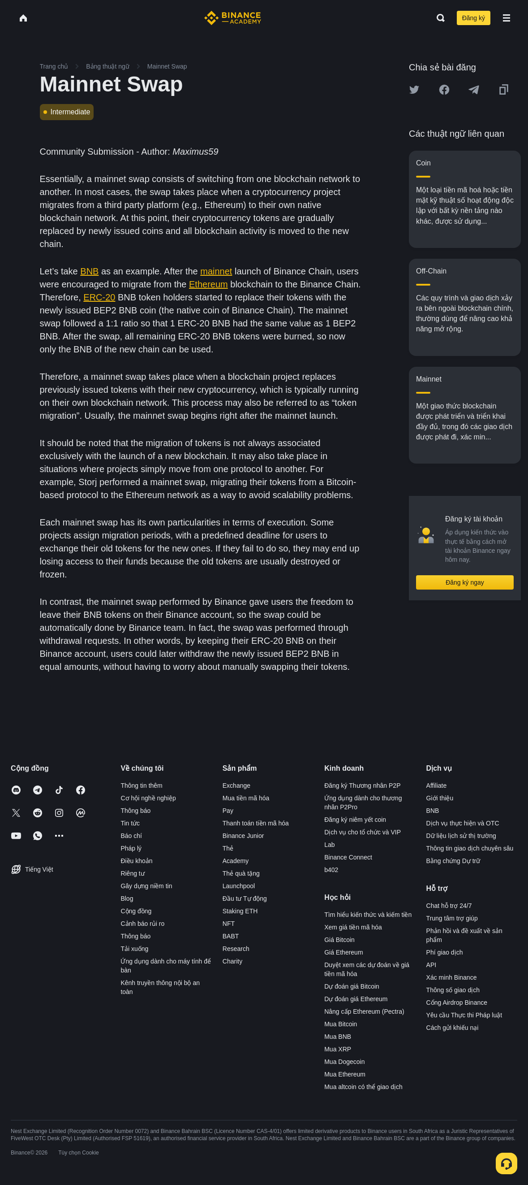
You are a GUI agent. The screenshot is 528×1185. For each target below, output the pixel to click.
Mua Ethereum (344, 1074)
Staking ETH (240, 911)
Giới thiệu (440, 798)
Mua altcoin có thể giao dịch (363, 1086)
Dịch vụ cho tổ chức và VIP (362, 832)
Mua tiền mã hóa (246, 798)
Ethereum (208, 284)
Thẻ (228, 848)
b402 (331, 869)
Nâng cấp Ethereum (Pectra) (364, 1011)
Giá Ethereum (343, 952)
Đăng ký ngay (465, 582)
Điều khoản (136, 860)
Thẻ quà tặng (241, 873)
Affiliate (436, 785)
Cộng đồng (135, 911)
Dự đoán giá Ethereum (355, 999)
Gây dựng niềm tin (146, 886)
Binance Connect (348, 857)
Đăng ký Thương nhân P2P (362, 785)
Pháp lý (131, 848)
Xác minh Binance (451, 977)
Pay (228, 810)
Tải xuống (134, 948)
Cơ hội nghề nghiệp (148, 798)
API (431, 964)
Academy (236, 860)
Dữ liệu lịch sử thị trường (461, 835)
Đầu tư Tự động (245, 898)
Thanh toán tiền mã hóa (256, 823)
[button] (506, 18)
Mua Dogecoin (344, 1061)
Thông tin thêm (141, 785)
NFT (229, 923)
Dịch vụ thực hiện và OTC (462, 823)
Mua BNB (337, 1036)
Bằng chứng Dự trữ (453, 860)
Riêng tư (132, 873)
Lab (329, 844)
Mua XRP (337, 1049)
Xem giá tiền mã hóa (353, 927)
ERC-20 (99, 297)
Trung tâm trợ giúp (452, 918)
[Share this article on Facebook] (444, 89)
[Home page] (232, 18)
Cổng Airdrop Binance (456, 1002)
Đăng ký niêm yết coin (355, 819)
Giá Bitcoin (339, 939)
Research (236, 948)
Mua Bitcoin (340, 1024)
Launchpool (239, 886)
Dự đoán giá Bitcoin (351, 986)
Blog (126, 898)
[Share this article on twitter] (414, 89)
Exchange (236, 785)
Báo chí (131, 835)
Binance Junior (243, 835)
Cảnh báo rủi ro (142, 923)
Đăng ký (473, 18)
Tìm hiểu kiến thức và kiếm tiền (368, 914)
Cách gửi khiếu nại (452, 1027)
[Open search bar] (438, 18)
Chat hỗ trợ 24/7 (449, 905)
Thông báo (135, 810)
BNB (89, 271)
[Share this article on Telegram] (473, 89)
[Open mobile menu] (506, 18)
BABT (231, 936)
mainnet (216, 271)
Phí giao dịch (444, 952)
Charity (232, 961)
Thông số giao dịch (453, 990)
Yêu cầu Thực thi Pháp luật (464, 1015)
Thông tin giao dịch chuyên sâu (470, 848)
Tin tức (130, 823)
